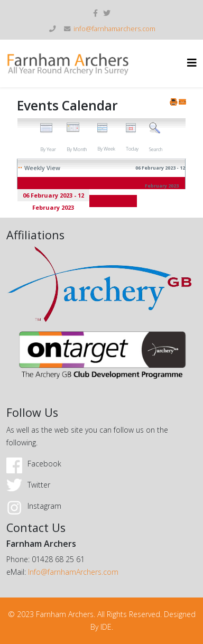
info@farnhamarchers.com (114, 28)
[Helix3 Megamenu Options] (192, 63)
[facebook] (95, 13)
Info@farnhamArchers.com (73, 572)
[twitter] (106, 13)
